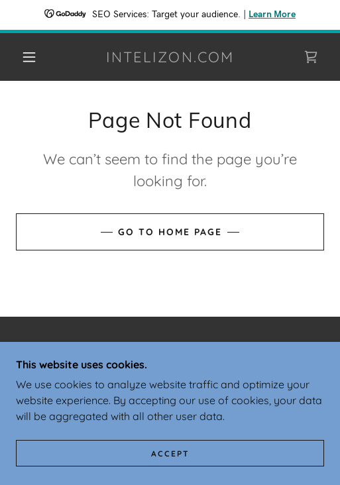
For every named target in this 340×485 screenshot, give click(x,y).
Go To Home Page (170, 232)
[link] (170, 57)
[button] (31, 57)
